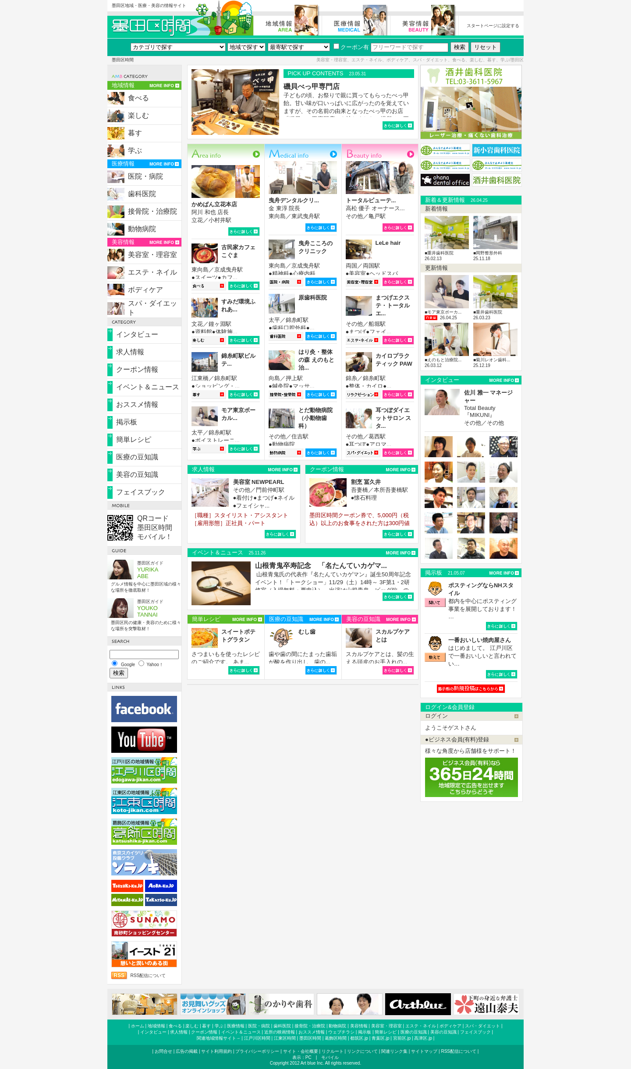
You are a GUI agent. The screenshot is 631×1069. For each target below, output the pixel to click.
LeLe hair (388, 243)
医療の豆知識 (137, 457)
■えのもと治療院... (443, 359)
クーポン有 (351, 47)
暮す (135, 133)
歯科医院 (142, 194)
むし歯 (307, 631)
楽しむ (138, 115)
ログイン (436, 716)
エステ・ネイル (152, 272)
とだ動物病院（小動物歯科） (315, 418)
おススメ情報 (137, 404)
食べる (138, 98)
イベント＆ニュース (147, 387)
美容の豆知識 (137, 474)
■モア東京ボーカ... (443, 312)
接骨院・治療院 (152, 211)
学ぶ (135, 150)
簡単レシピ (133, 439)
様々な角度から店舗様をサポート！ (470, 751)
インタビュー (137, 334)
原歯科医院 (312, 297)
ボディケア (145, 289)
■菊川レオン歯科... (491, 359)
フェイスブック (140, 492)
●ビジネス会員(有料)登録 (457, 739)
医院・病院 (145, 176)
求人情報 (130, 352)
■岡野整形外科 (487, 252)
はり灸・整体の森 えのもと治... (316, 360)
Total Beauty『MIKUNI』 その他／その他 (488, 407)
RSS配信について (148, 975)
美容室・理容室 (152, 254)
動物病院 (142, 229)
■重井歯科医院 (439, 252)
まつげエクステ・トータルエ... (393, 305)
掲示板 (126, 422)
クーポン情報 (137, 369)
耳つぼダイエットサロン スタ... (393, 418)
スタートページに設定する (493, 25)
